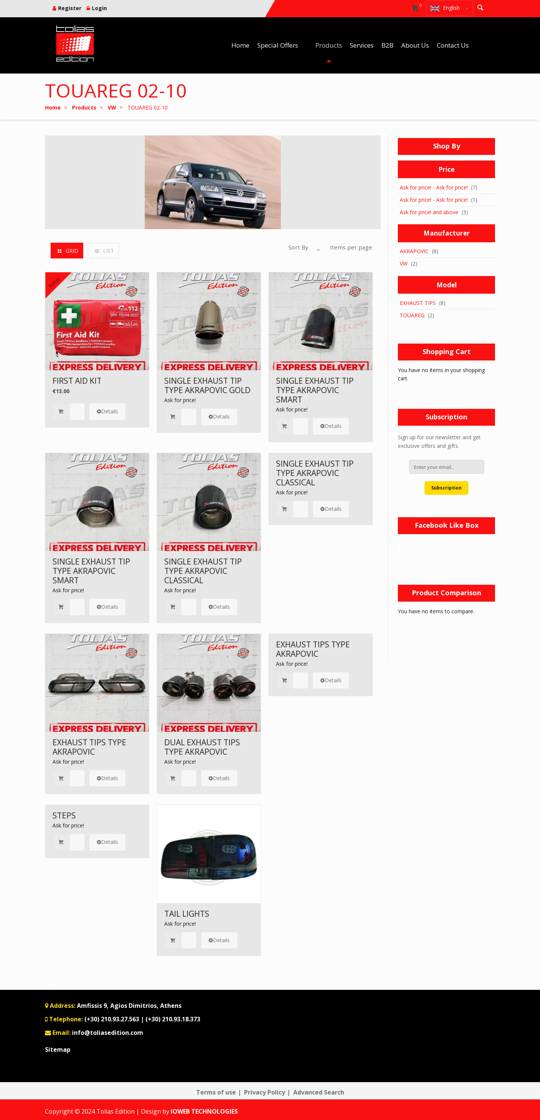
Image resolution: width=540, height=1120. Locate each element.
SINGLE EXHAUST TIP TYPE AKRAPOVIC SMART (315, 390)
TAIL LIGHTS (186, 913)
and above (429, 212)
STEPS (64, 815)
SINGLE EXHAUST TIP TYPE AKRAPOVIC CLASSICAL (203, 571)
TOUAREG (412, 315)
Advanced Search (318, 1092)
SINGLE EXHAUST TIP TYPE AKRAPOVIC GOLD (207, 385)
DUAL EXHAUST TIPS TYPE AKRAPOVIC (202, 747)
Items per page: (351, 247)
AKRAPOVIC (414, 251)
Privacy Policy (264, 1092)
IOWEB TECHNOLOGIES (204, 1111)
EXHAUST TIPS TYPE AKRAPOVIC (89, 747)
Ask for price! (180, 400)
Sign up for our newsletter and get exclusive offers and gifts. (439, 441)
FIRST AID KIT (77, 380)
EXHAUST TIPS (418, 302)
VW (404, 263)
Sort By (298, 247)
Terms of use (216, 1092)
